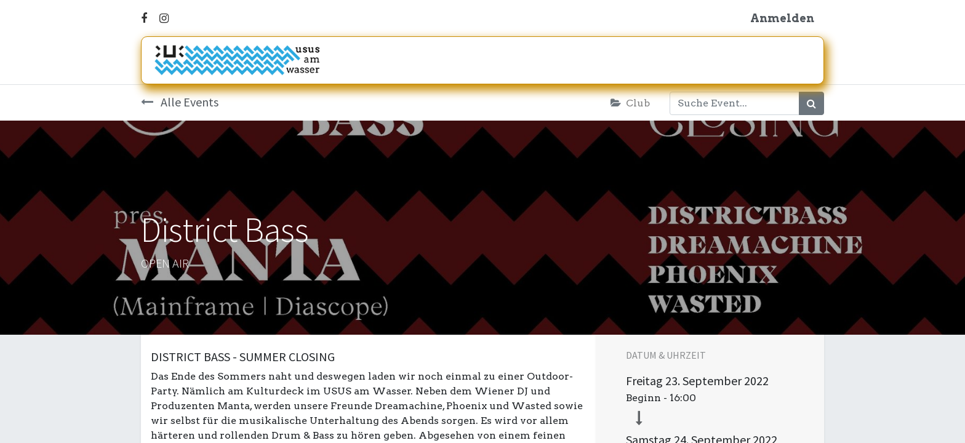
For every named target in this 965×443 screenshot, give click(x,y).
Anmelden (782, 18)
